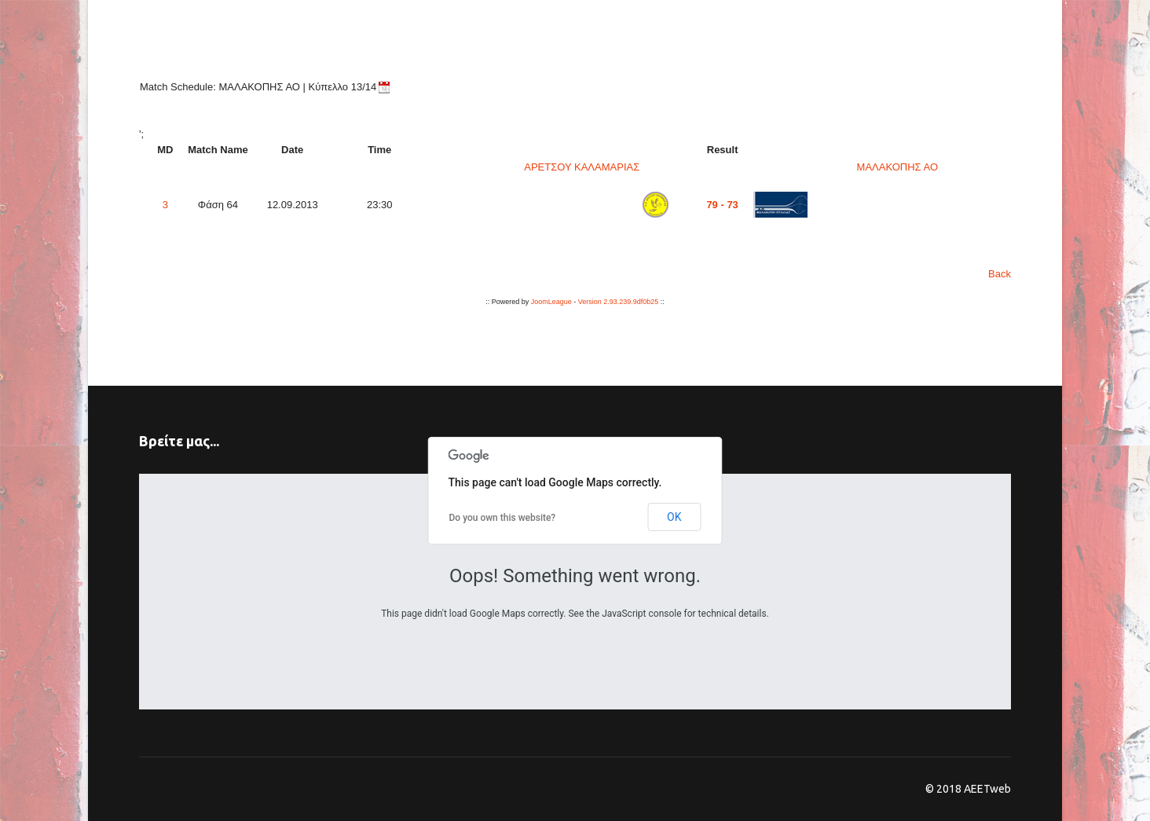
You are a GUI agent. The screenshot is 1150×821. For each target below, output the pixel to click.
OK (674, 517)
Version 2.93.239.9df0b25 (618, 302)
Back (999, 274)
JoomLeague (551, 302)
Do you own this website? (502, 517)
